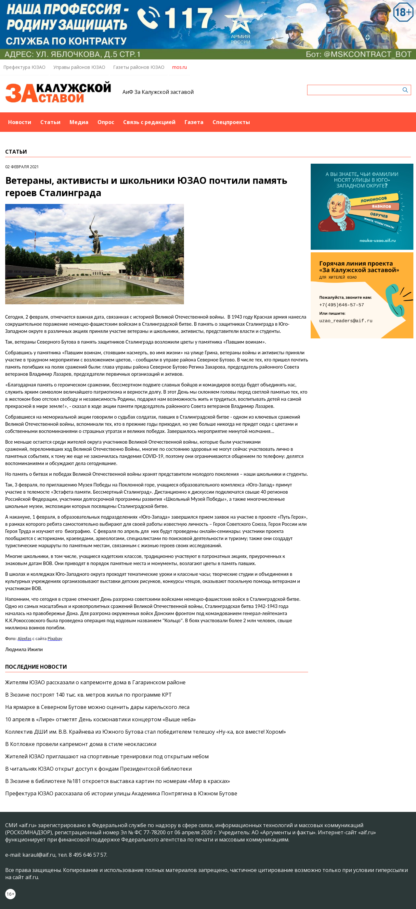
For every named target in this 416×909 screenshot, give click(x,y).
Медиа (79, 122)
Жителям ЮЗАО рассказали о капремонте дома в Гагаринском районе (95, 682)
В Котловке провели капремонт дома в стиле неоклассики (80, 744)
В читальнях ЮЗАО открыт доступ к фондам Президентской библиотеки (98, 768)
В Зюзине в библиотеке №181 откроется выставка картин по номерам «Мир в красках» (117, 781)
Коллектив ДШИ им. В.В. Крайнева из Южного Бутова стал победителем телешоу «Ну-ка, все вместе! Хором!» (145, 731)
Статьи (50, 122)
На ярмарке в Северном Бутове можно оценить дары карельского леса (97, 707)
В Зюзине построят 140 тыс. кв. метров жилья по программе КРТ (88, 694)
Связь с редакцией (149, 122)
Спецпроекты (231, 122)
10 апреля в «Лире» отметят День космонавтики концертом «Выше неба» (100, 719)
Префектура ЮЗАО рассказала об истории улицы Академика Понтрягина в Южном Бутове (121, 793)
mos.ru (179, 67)
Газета (194, 122)
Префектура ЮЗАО (24, 67)
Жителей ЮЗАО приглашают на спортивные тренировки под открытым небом (107, 756)
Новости (19, 122)
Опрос (106, 122)
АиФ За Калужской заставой (158, 92)
